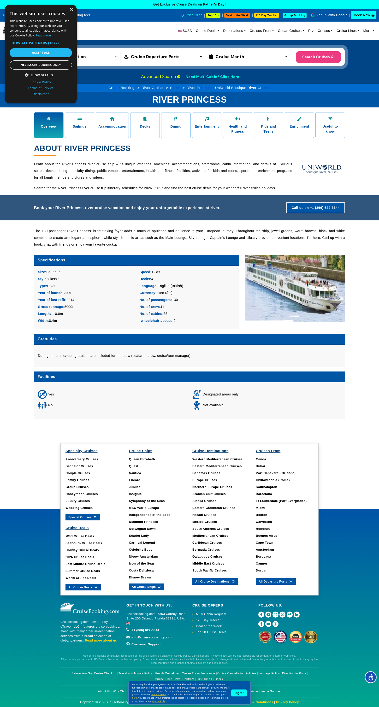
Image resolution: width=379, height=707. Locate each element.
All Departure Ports (276, 581)
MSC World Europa (144, 508)
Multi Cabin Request (211, 614)
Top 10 (212, 15)
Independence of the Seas (149, 515)
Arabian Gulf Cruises (209, 494)
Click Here (229, 76)
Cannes (262, 563)
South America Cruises (210, 528)
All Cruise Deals (83, 587)
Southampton (266, 487)
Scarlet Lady (139, 535)
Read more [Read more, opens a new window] (43, 35)
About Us (104, 691)
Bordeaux (263, 556)
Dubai (260, 466)
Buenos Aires (266, 535)
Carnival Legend (142, 542)
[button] (79, 56)
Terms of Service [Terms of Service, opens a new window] (41, 88)
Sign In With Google (331, 15)
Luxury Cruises (77, 501)
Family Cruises (77, 480)
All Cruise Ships (147, 586)
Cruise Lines (347, 31)
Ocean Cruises (290, 31)
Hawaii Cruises (204, 515)
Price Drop (193, 15)
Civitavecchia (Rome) (273, 480)
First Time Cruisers (209, 679)
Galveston (264, 522)
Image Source (270, 691)
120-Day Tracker (267, 15)
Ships (174, 88)
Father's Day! (214, 4)
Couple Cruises (77, 473)
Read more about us (101, 640)
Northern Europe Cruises (212, 487)
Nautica (135, 473)
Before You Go (81, 673)
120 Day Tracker (208, 620)
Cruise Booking (121, 88)
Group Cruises (77, 487)
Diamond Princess (143, 522)
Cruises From (260, 31)
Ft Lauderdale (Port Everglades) (281, 501)
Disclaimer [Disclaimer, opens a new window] (41, 94)
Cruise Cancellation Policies (236, 673)
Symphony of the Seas (147, 501)
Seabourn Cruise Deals (83, 543)
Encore (134, 480)
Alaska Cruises (204, 501)
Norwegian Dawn (142, 528)
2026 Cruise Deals (79, 557)
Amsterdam (265, 549)
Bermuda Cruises (206, 549)
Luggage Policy (269, 673)
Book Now (362, 15)
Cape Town (264, 542)
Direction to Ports (294, 673)
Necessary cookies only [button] (41, 65)
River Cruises (319, 31)
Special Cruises (82, 517)
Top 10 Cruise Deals (211, 632)
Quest (133, 466)
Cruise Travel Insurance (198, 673)
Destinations (233, 31)
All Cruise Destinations (215, 581)
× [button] (71, 10)
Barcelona (264, 494)
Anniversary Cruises (81, 459)
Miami (260, 508)
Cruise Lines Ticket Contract (174, 679)
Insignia (135, 494)
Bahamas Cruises (206, 473)
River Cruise (152, 88)
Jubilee (135, 487)
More (367, 31)
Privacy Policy (287, 702)
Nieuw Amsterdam (143, 556)
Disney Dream (140, 577)
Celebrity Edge (141, 549)
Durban (262, 570)
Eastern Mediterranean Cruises (217, 466)
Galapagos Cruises (207, 556)
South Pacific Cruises (209, 570)
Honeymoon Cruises (81, 494)
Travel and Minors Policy (135, 673)
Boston (261, 515)
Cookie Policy (159, 701)
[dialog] (41, 54)
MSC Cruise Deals (79, 536)
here (134, 698)
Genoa (261, 459)
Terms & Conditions (257, 702)
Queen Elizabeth (142, 459)
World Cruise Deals (80, 578)
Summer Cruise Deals (82, 571)
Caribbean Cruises (207, 542)
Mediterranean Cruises (210, 535)
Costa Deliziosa (141, 570)
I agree (239, 693)
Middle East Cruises (208, 563)
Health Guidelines (167, 673)
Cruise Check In (105, 673)
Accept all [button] (41, 53)
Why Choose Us (124, 691)
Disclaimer (251, 691)
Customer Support (143, 644)
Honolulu (263, 528)
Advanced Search (160, 76)
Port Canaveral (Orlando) (276, 473)
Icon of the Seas (142, 563)
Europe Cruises (204, 480)
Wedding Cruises (79, 508)
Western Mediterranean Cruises (217, 459)
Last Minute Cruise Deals (85, 564)
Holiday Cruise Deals (82, 550)
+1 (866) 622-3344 (142, 630)
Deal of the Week (237, 15)
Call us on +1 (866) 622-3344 (316, 208)
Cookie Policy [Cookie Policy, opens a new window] (40, 82)
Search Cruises (318, 56)
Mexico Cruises (204, 522)
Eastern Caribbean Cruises (213, 508)
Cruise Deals (206, 31)
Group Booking (294, 15)
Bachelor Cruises (79, 466)
